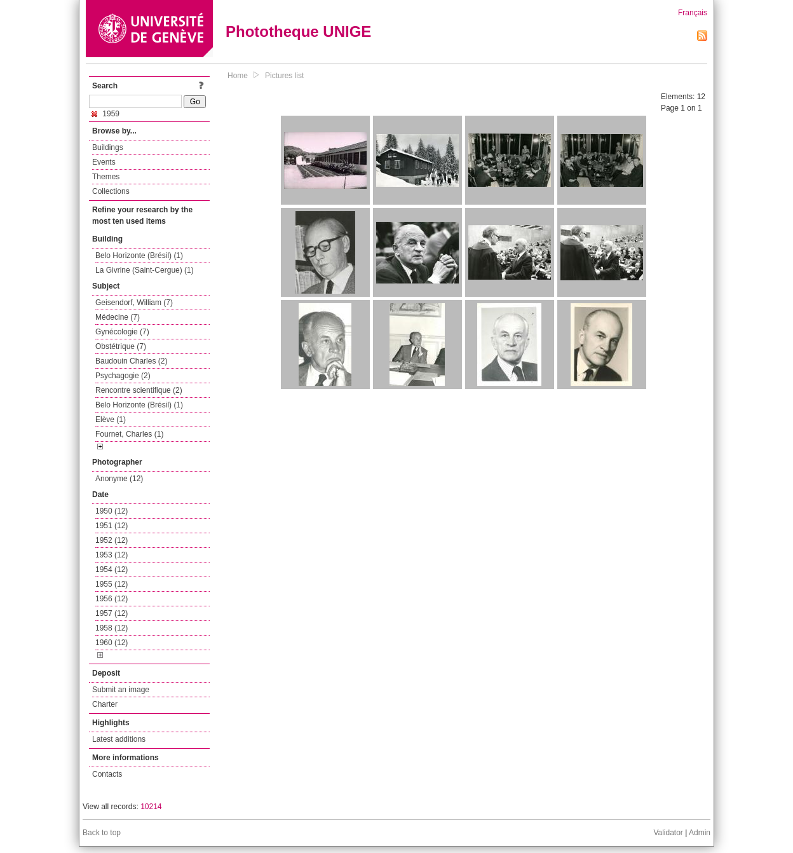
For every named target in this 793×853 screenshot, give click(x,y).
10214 (150, 806)
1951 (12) (111, 525)
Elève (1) (110, 419)
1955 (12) (111, 584)
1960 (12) (111, 642)
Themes (105, 176)
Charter (105, 704)
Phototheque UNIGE (298, 31)
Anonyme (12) (119, 478)
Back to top (102, 832)
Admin (699, 832)
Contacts (107, 774)
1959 (105, 113)
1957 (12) (111, 613)
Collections (111, 191)
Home (237, 75)
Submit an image (120, 689)
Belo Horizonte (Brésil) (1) (139, 255)
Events (104, 162)
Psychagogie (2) (123, 375)
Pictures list (284, 75)
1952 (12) (111, 540)
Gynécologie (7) (122, 331)
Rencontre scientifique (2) (138, 390)
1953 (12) (111, 554)
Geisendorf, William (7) (134, 302)
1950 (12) (111, 511)
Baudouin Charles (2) (131, 361)
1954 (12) (111, 569)
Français (692, 12)
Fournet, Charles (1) (129, 434)
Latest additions (119, 739)
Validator (667, 832)
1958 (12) (111, 628)
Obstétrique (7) (120, 346)
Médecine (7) (117, 317)
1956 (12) (111, 598)
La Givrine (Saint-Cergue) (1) (144, 270)
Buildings (107, 147)
